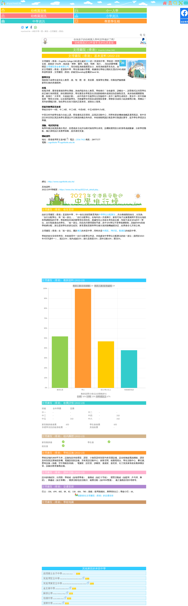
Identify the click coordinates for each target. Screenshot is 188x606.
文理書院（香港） (57, 31)
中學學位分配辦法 (107, 214)
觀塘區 (122, 230)
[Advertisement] (8, 63)
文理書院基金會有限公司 (57, 66)
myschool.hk (25, 31)
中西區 (105, 230)
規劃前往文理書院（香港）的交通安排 (94, 495)
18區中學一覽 (37, 31)
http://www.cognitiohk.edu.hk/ (61, 181)
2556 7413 (80, 139)
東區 (46, 31)
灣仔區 (114, 230)
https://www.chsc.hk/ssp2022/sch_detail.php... (79, 189)
